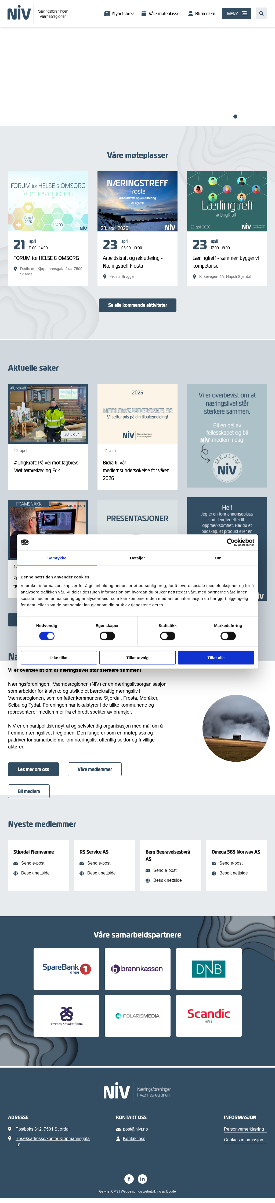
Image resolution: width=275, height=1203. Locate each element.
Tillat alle (216, 657)
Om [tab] (218, 558)
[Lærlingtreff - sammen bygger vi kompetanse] (227, 258)
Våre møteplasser (165, 13)
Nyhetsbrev (123, 13)
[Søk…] (261, 13)
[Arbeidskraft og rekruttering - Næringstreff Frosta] (137, 258)
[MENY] (236, 13)
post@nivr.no (133, 1134)
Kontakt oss (131, 1143)
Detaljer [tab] (137, 558)
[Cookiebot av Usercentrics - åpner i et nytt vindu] (230, 542)
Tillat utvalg (137, 657)
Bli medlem (205, 13)
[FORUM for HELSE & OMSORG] (47, 257)
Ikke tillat (58, 657)
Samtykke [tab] (57, 558)
